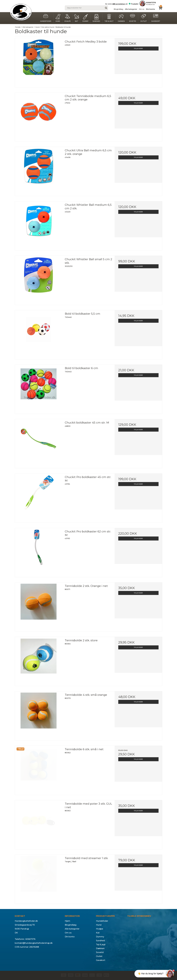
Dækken (121, 18)
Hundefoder (45, 18)
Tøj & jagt (109, 18)
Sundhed (96, 18)
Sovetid (132, 18)
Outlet (143, 18)
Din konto (150, 9)
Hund (57, 18)
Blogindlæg (118, 9)
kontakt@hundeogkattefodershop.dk (34, 943)
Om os (141, 9)
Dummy (85, 18)
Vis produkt (138, 48)
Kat (76, 18)
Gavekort (155, 18)
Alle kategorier (131, 9)
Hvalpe (67, 18)
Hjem (67, 921)
